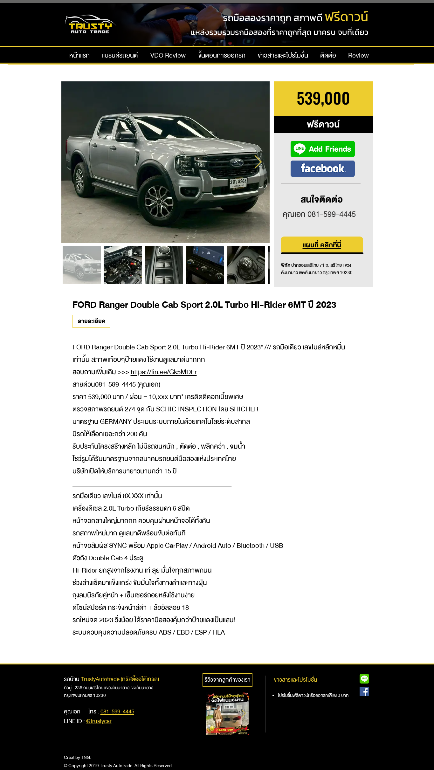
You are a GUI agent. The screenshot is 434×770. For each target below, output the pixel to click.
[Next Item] (258, 162)
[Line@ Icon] (364, 679)
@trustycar (99, 721)
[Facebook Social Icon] (364, 691)
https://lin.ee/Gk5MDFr (164, 372)
